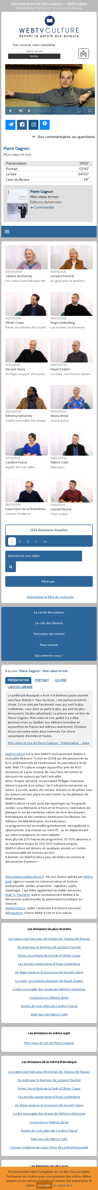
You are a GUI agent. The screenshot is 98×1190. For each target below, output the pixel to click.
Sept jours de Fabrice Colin (49, 1014)
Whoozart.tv (13, 913)
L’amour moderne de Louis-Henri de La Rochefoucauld (49, 1147)
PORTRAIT (42, 680)
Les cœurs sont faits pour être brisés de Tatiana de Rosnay (49, 939)
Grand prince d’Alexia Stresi (49, 997)
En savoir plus (62, 1185)
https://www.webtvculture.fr (24, 877)
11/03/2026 (12, 365)
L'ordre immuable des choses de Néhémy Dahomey (49, 989)
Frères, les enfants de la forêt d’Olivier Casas (49, 955)
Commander (44, 207)
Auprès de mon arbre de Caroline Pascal (49, 1006)
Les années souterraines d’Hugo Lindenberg (49, 964)
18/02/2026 (58, 411)
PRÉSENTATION (18, 680)
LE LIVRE (60, 680)
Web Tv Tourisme (17, 895)
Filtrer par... (49, 581)
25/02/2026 (13, 411)
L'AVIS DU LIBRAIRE (20, 687)
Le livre (53, 8)
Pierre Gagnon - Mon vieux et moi (43, 671)
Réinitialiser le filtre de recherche (50, 597)
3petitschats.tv (15, 908)
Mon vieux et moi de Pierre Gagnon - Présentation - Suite (48, 743)
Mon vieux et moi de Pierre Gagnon (36, 3)
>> (45, 541)
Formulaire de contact (49, 634)
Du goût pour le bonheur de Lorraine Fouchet (49, 947)
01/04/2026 (58, 271)
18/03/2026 (58, 318)
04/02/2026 (58, 458)
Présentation (25, 8)
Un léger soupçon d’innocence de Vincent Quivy (49, 972)
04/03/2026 (58, 365)
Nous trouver (49, 645)
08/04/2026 (13, 271)
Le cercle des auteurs (49, 612)
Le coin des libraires (49, 623)
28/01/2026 (13, 504)
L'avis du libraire (70, 8)
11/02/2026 (12, 458)
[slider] (46, 110)
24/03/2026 (13, 318)
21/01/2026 (57, 505)
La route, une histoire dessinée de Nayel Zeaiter (49, 981)
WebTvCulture (77, 3)
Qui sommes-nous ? (49, 655)
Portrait (41, 8)
